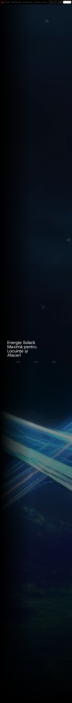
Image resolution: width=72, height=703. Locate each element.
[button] (8, 2)
